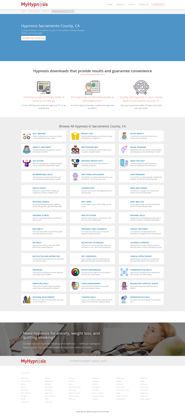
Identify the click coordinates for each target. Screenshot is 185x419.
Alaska (47, 378)
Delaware (48, 381)
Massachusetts (75, 387)
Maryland (48, 387)
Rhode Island (74, 396)
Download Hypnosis (33, 38)
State (131, 4)
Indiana (48, 384)
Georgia (95, 381)
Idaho (142, 381)
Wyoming (48, 402)
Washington (121, 399)
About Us (120, 4)
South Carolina (98, 396)
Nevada (95, 390)
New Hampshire (122, 390)
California (45, 11)
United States (34, 11)
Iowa (70, 384)
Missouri (24, 390)
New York (48, 393)
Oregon (24, 396)
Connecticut (26, 381)
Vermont (72, 399)
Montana (48, 390)
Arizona (72, 378)
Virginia (95, 399)
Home (110, 4)
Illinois (23, 384)
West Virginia (145, 399)
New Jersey (144, 390)
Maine (23, 387)
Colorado (144, 378)
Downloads (158, 4)
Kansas (95, 384)
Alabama (24, 378)
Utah (47, 399)
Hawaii (119, 381)
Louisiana (144, 384)
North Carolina (74, 393)
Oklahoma (144, 393)
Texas (23, 399)
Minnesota (120, 387)
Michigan (95, 387)
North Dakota (97, 393)
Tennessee (144, 396)
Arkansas (96, 378)
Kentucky (119, 384)
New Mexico (26, 393)
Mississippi (144, 387)
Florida (71, 381)
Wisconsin (25, 402)
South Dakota (121, 396)
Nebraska (72, 390)
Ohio (118, 393)
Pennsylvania (50, 396)
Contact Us (144, 4)
